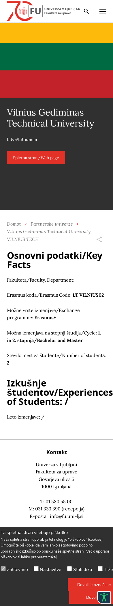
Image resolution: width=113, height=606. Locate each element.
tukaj (52, 557)
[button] (36, 157)
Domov (14, 224)
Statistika (82, 569)
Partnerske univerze (52, 224)
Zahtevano (17, 569)
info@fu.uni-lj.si (67, 516)
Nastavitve (50, 569)
